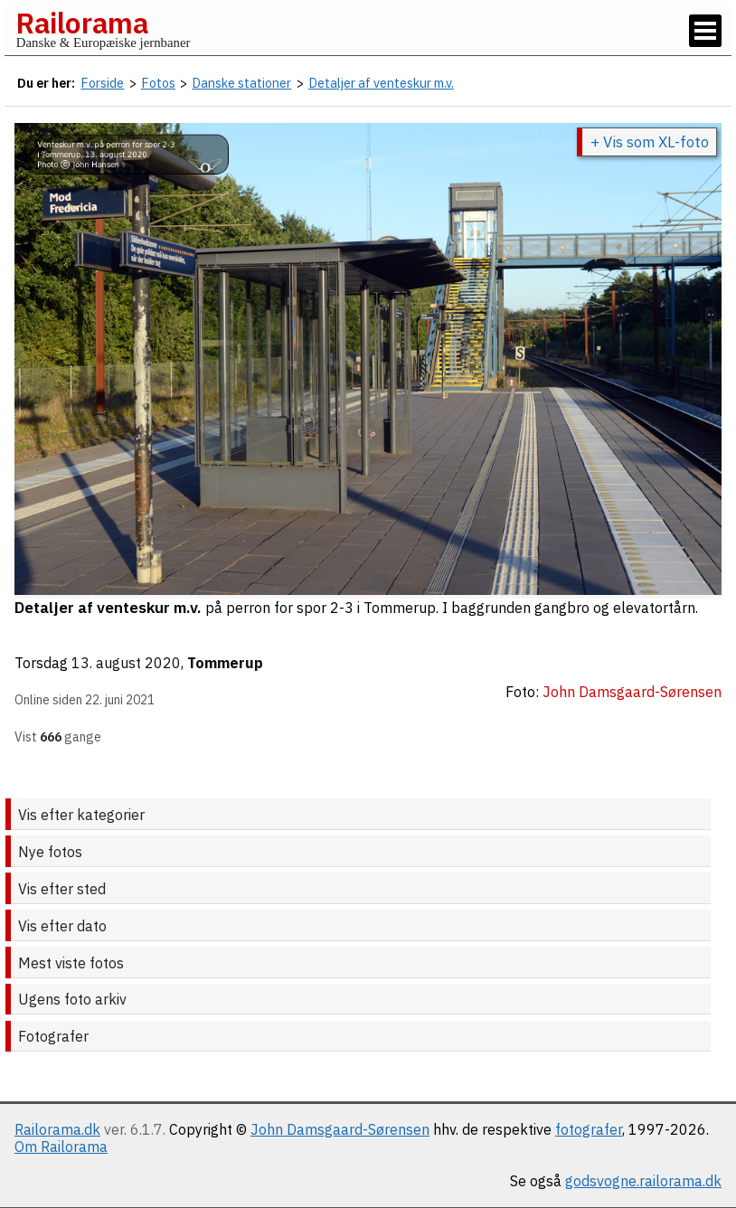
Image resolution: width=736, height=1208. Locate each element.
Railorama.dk (57, 1129)
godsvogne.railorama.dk (643, 1181)
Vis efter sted (62, 889)
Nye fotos (50, 852)
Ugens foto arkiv (72, 999)
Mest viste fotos (71, 963)
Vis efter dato (62, 926)
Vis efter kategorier (81, 815)
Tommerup (225, 663)
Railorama (81, 22)
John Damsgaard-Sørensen (339, 1129)
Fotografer (53, 1036)
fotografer (588, 1129)
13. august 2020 (126, 663)
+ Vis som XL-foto (649, 142)
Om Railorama (61, 1146)
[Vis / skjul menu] (705, 30)
